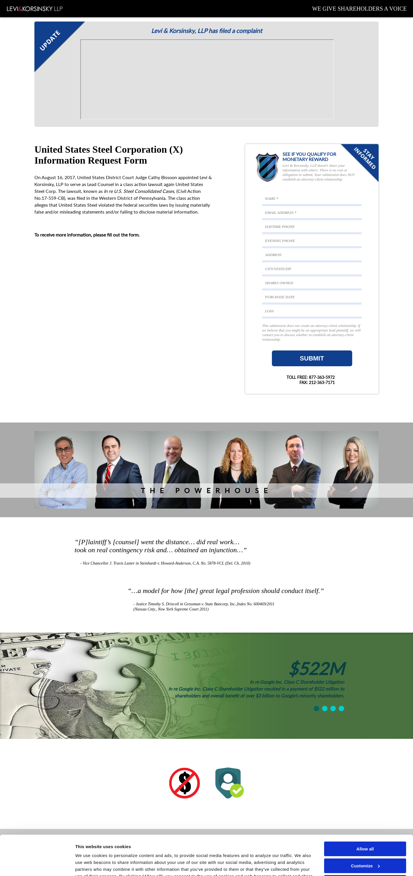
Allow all (365, 814)
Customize (365, 831)
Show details (88, 864)
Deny (365, 848)
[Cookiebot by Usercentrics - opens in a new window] (37, 865)
